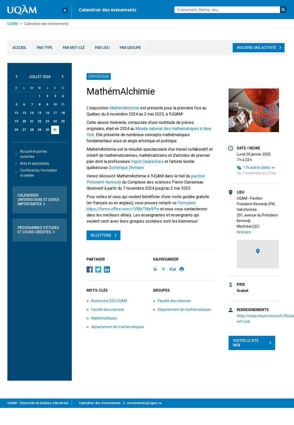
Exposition (99, 76)
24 (55, 121)
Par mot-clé (74, 48)
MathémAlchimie (124, 108)
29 (39, 130)
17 (55, 113)
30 (47, 130)
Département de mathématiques (184, 309)
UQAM (12, 24)
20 (24, 121)
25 (63, 121)
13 (24, 113)
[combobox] (230, 9)
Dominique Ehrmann (126, 167)
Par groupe (130, 48)
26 (16, 130)
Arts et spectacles (31, 163)
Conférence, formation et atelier (35, 172)
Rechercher (283, 9)
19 (16, 121)
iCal (172, 269)
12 (16, 113)
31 (55, 130)
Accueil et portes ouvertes (30, 154)
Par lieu (102, 48)
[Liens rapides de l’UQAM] (65, 10)
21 (32, 121)
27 (24, 130)
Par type (44, 48)
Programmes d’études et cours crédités (38, 230)
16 (47, 113)
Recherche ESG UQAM (109, 301)
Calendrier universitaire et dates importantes (38, 199)
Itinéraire (244, 232)
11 (63, 104)
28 (32, 130)
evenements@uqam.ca (144, 403)
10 (55, 104)
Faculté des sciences (107, 309)
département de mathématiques (117, 327)
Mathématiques (104, 318)
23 (47, 121)
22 (39, 121)
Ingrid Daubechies (147, 161)
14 (32, 113)
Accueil (19, 48)
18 (63, 113)
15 (39, 113)
